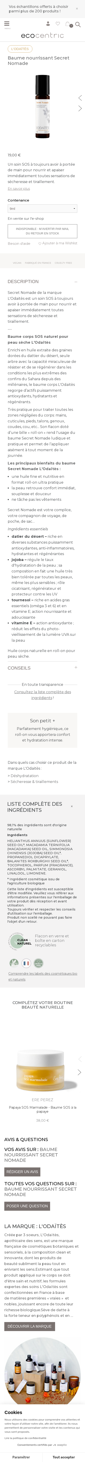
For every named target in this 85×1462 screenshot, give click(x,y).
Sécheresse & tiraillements (34, 782)
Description (23, 281)
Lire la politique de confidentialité (25, 1438)
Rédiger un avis (22, 1172)
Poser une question (27, 1206)
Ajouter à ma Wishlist (59, 243)
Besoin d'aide (19, 243)
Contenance (18, 200)
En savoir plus (19, 188)
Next (80, 107)
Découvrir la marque (30, 1326)
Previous (80, 97)
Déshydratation (25, 776)
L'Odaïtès (20, 49)
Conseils (19, 668)
